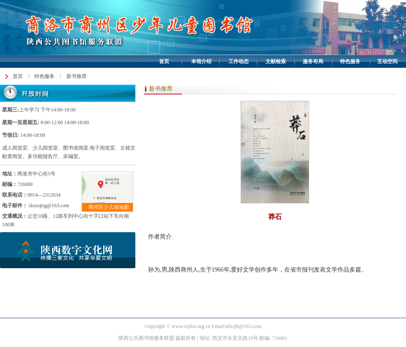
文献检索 (276, 61)
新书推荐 (76, 76)
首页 (164, 61)
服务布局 (313, 61)
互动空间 (387, 61)
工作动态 (238, 61)
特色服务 (350, 61)
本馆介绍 (201, 61)
